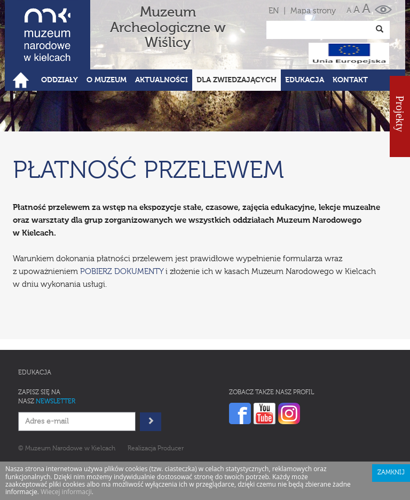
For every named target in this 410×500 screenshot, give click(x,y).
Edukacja (34, 373)
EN (274, 11)
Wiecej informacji (66, 491)
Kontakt (350, 80)
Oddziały (59, 80)
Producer (170, 449)
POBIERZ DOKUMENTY (121, 272)
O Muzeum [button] (106, 80)
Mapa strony (313, 11)
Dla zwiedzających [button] (236, 80)
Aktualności (161, 80)
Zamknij (391, 473)
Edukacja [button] (304, 80)
